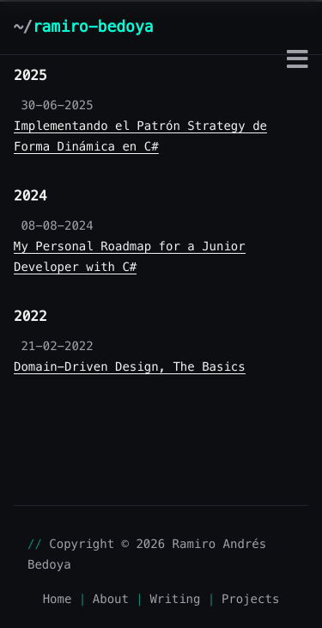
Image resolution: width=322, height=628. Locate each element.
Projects (250, 598)
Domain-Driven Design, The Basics (130, 366)
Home (57, 598)
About (111, 598)
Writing (174, 598)
